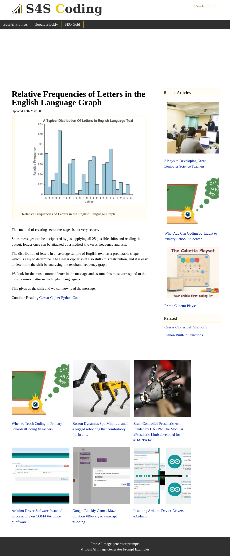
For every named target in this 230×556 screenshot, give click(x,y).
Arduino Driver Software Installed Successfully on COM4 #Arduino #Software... (37, 516)
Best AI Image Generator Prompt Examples (117, 549)
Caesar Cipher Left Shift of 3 (185, 327)
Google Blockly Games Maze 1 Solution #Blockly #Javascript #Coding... (95, 516)
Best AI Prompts (15, 24)
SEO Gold (72, 24)
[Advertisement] (115, 57)
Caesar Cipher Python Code (59, 298)
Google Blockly (46, 24)
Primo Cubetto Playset (180, 306)
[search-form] (205, 6)
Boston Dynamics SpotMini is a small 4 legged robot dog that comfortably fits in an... (100, 429)
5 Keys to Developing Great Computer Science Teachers (185, 163)
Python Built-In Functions (183, 335)
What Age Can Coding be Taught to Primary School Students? (190, 236)
